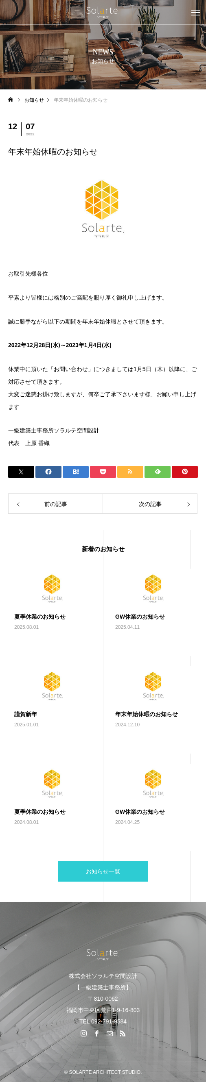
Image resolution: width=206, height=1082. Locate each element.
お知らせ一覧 (103, 871)
